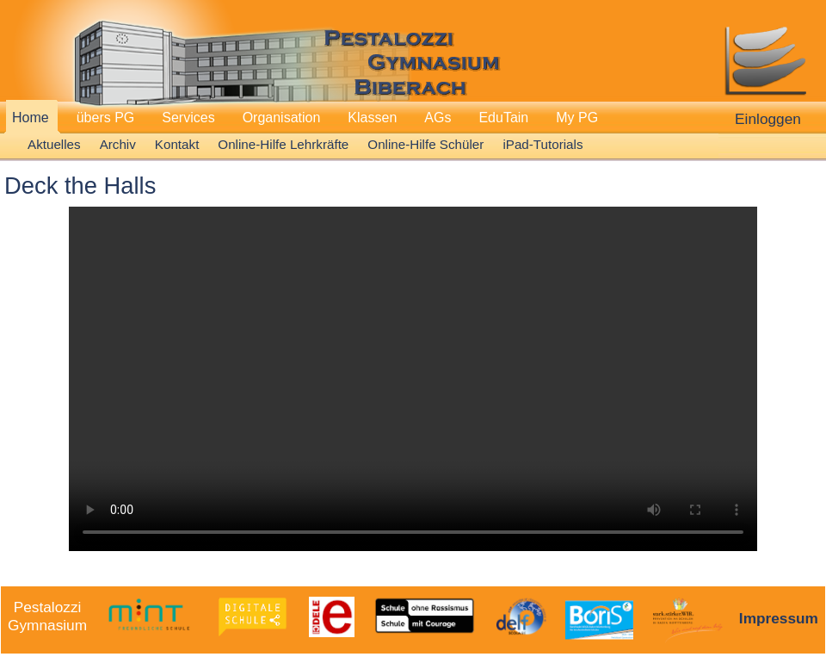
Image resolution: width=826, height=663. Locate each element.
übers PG (106, 117)
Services (188, 117)
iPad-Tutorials (542, 144)
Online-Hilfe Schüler (425, 144)
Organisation (282, 117)
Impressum (778, 618)
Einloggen (768, 118)
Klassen (372, 117)
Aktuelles (54, 144)
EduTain (503, 117)
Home (30, 117)
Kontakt (177, 144)
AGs (437, 117)
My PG (577, 117)
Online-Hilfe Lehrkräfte (283, 144)
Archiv (118, 144)
